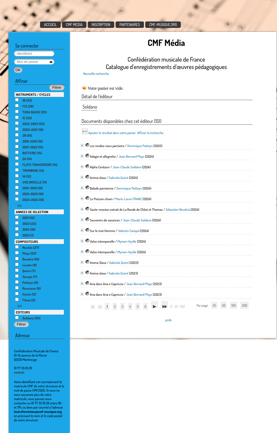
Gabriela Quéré (119, 177)
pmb (168, 320)
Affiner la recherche (150, 133)
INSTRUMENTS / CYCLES (33, 94)
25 (214, 305)
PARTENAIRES (130, 24)
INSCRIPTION (101, 24)
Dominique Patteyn (140, 146)
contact (19, 372)
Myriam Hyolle (126, 241)
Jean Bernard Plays (131, 156)
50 (223, 305)
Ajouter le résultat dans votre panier (112, 133)
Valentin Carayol (128, 231)
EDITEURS (23, 312)
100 (233, 305)
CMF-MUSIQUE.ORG (163, 24)
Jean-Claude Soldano (127, 167)
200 (244, 305)
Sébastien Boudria (178, 209)
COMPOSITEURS (27, 241)
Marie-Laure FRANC (129, 199)
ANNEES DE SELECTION (32, 212)
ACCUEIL (50, 24)
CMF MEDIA (74, 24)
